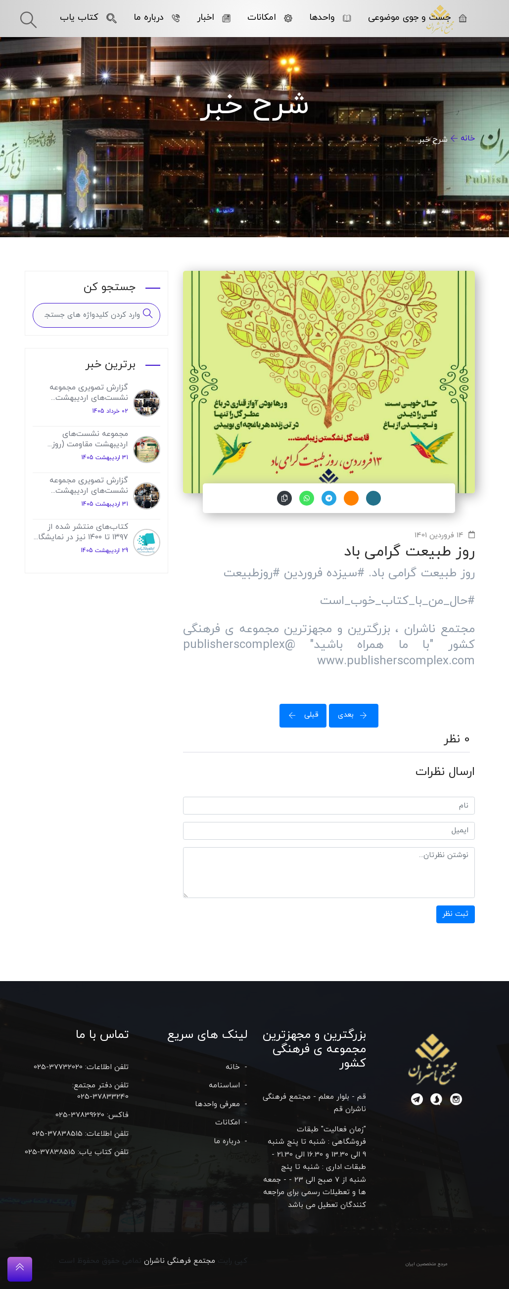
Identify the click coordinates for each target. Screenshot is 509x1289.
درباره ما (157, 17)
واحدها (330, 17)
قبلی (300, 715)
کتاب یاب (88, 17)
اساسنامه (224, 1085)
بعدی (355, 715)
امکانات (269, 17)
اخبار (213, 17)
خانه (468, 138)
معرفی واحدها (217, 1104)
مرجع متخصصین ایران (427, 1264)
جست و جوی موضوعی (417, 17)
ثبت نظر (455, 914)
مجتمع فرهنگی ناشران (179, 1261)
